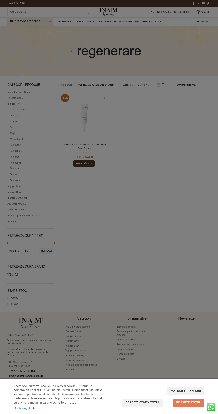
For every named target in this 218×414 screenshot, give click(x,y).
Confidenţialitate (25, 405)
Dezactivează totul (183, 394)
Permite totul (188, 405)
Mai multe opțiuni (186, 382)
